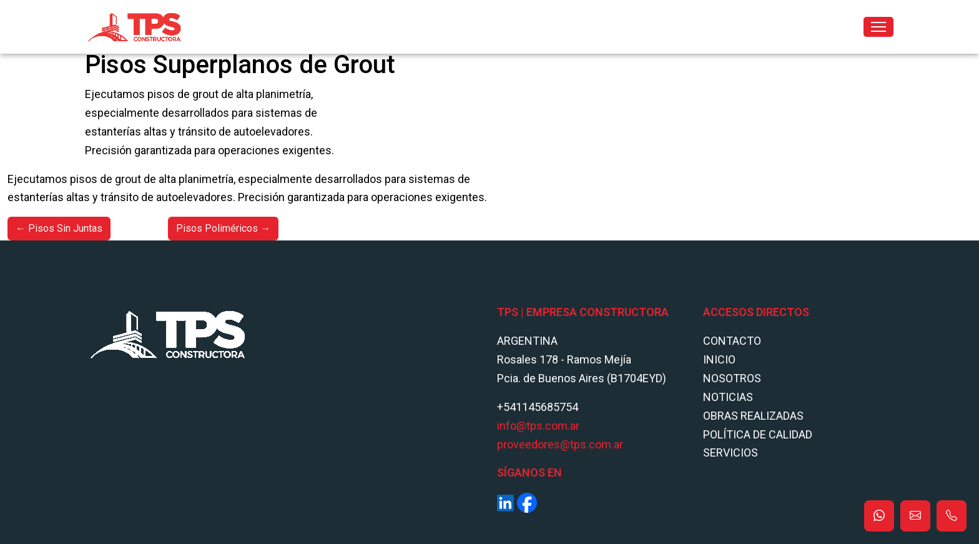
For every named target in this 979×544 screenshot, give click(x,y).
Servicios (730, 452)
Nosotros (732, 378)
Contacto (732, 340)
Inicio (719, 359)
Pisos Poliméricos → (223, 228)
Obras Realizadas (753, 415)
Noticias (728, 396)
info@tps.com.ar (538, 425)
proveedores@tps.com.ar (560, 444)
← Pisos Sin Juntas (59, 228)
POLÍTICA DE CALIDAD (757, 434)
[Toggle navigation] (878, 26)
